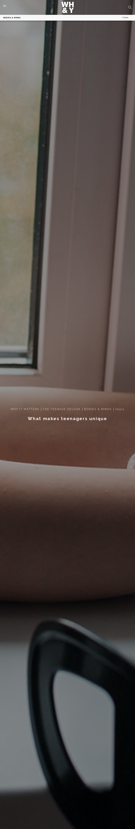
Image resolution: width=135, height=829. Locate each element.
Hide (125, 18)
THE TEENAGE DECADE (62, 409)
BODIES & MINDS (98, 409)
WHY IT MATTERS (25, 409)
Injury (119, 409)
